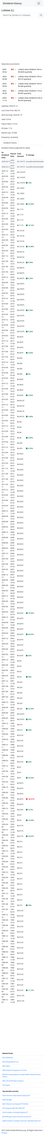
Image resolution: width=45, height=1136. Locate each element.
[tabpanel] (22, 575)
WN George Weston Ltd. (10, 1062)
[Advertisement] (22, 40)
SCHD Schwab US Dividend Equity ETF (15, 1112)
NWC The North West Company (13, 1081)
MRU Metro (6, 1066)
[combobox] (20, 15)
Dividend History (12, 3)
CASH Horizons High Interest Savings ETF (16, 1095)
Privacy (4, 1133)
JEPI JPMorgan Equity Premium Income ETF (16, 1117)
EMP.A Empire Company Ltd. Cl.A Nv (14, 1070)
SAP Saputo (6, 1085)
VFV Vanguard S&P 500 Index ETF (13, 1108)
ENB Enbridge (7, 1100)
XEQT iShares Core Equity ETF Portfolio (15, 1104)
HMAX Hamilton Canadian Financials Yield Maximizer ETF (21, 1121)
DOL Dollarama (7, 1058)
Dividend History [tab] (10, 143)
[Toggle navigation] (38, 3)
